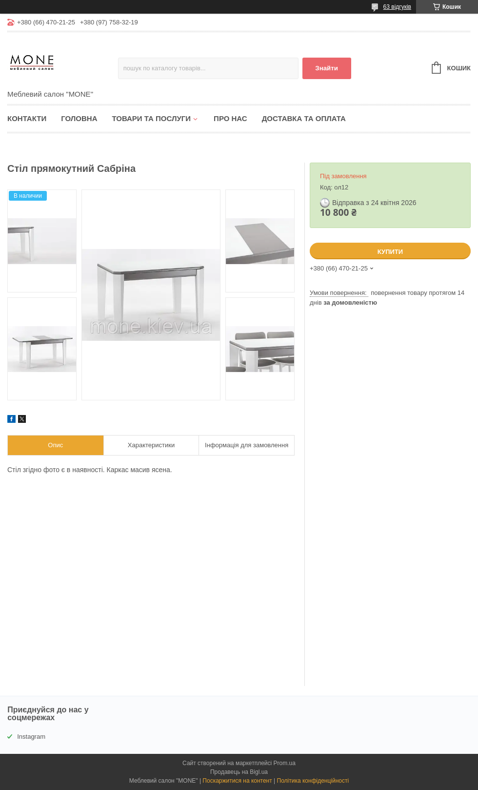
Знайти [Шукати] (326, 68)
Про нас (230, 118)
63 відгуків (397, 6)
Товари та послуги (151, 118)
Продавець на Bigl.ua (239, 772)
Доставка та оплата (304, 118)
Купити (390, 251)
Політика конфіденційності (313, 780)
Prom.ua (285, 763)
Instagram (31, 736)
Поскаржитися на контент (237, 780)
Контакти (26, 118)
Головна (79, 118)
